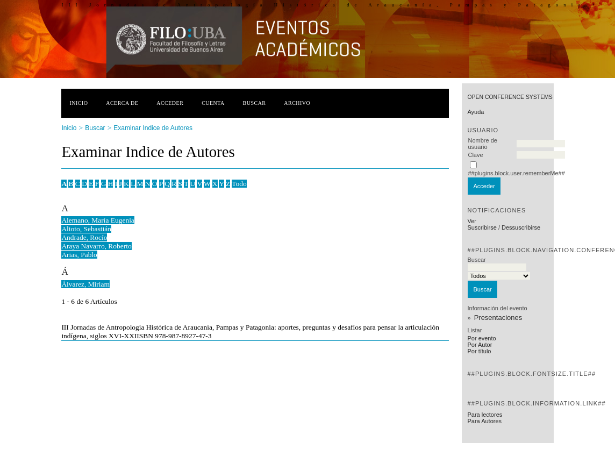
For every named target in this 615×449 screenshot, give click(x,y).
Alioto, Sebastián (86, 229)
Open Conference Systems (509, 97)
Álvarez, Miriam (85, 284)
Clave (475, 155)
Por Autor (479, 344)
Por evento (481, 338)
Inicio (78, 103)
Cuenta (213, 103)
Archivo (297, 103)
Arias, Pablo (79, 255)
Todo (239, 184)
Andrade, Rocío (84, 237)
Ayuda (475, 112)
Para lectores (484, 414)
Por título (479, 351)
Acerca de (122, 103)
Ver (471, 221)
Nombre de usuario (482, 143)
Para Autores (484, 421)
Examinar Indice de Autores (152, 128)
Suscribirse (481, 227)
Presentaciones (498, 317)
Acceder (169, 103)
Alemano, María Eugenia (97, 220)
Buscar (254, 103)
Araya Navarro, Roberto (96, 246)
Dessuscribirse (521, 227)
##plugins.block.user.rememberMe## (516, 173)
